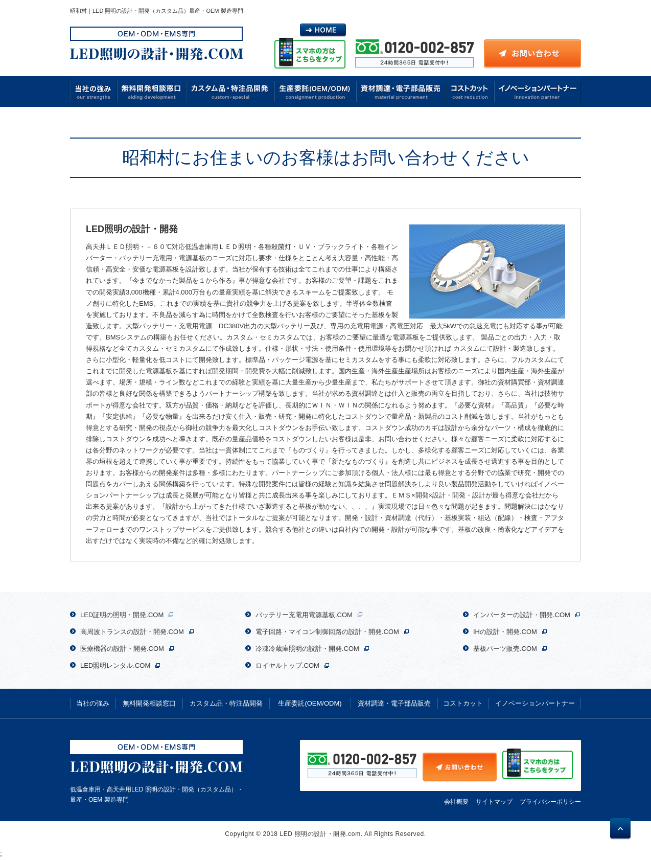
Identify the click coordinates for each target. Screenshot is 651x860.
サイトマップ (494, 801)
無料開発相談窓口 (152, 91)
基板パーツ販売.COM (505, 648)
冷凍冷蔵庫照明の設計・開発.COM (307, 648)
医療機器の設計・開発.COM (122, 648)
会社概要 (456, 801)
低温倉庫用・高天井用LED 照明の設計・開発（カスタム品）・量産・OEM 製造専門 (156, 771)
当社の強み (93, 91)
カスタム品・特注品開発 (230, 91)
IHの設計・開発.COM (505, 632)
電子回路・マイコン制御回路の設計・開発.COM (327, 632)
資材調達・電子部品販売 (401, 91)
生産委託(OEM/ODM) (315, 91)
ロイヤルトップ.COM (287, 665)
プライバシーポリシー (550, 801)
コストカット (470, 91)
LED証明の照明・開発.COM (122, 615)
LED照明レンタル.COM (115, 665)
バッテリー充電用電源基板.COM (304, 615)
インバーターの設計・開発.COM (521, 615)
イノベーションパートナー (537, 91)
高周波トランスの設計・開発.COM (132, 632)
